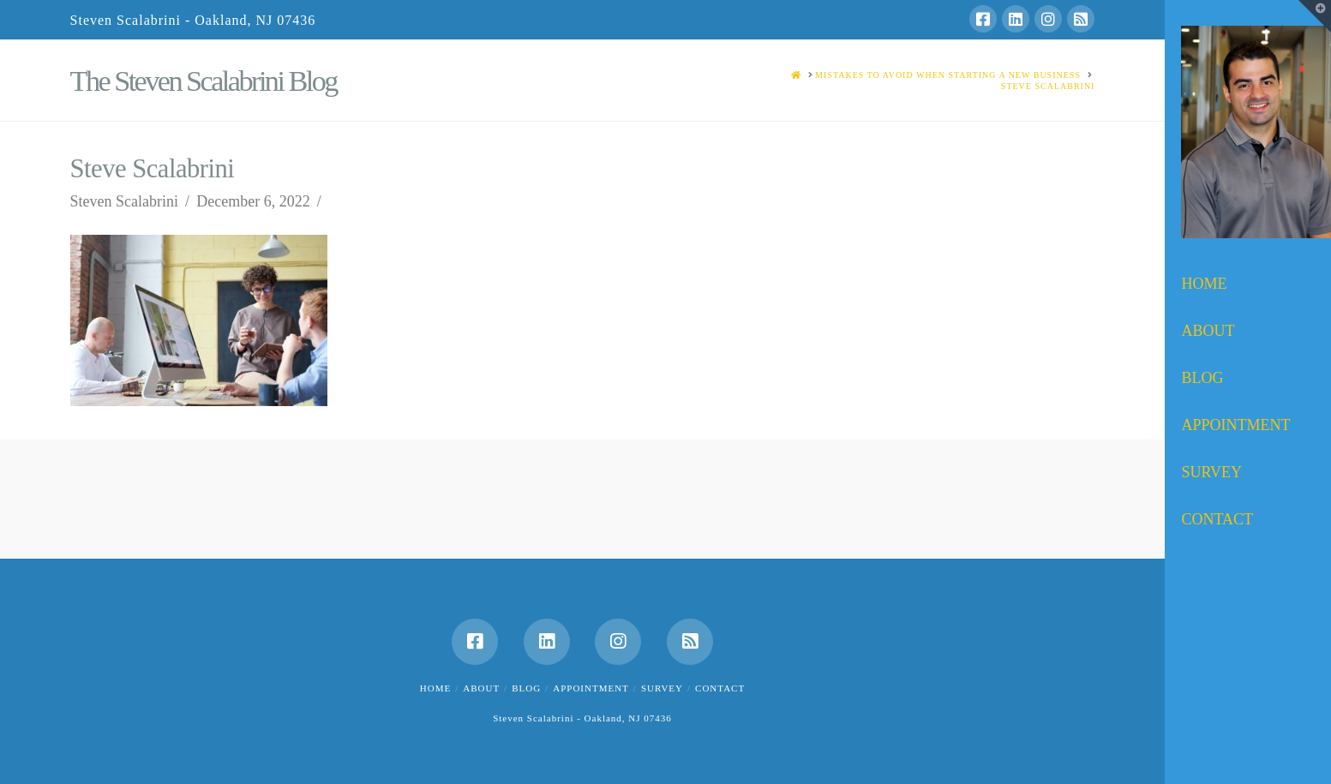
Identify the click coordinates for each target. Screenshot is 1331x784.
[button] (1314, 16)
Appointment (591, 688)
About (481, 688)
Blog (526, 688)
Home (435, 688)
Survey (662, 688)
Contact (720, 688)
